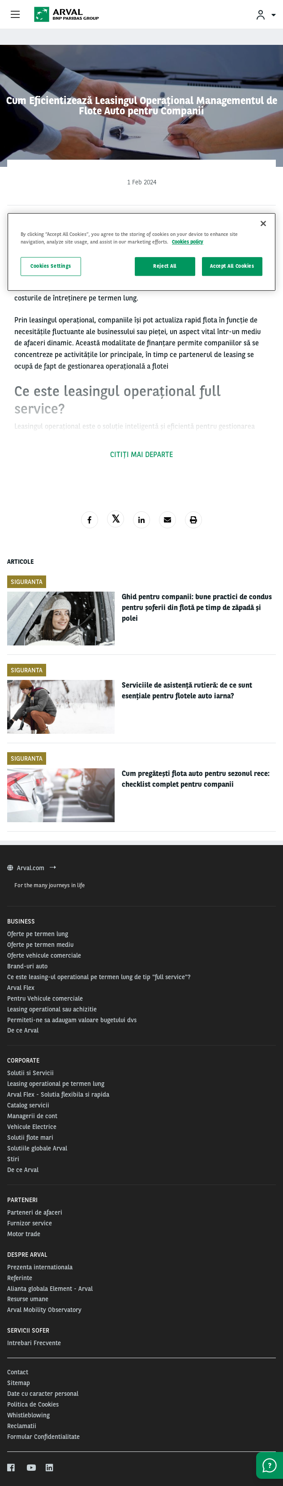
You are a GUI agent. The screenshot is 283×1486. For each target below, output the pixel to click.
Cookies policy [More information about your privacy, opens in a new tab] (187, 242)
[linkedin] (50, 1468)
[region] (141, 252)
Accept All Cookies (232, 266)
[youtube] (30, 1468)
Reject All (164, 266)
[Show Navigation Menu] (15, 15)
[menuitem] (265, 14)
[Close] (263, 223)
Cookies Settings (50, 266)
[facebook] (11, 1468)
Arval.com (31, 868)
